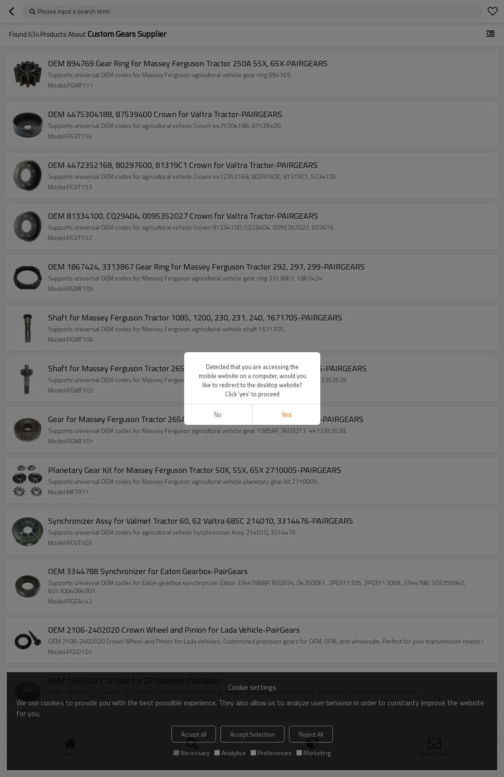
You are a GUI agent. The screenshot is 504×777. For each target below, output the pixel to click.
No (218, 414)
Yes (286, 414)
